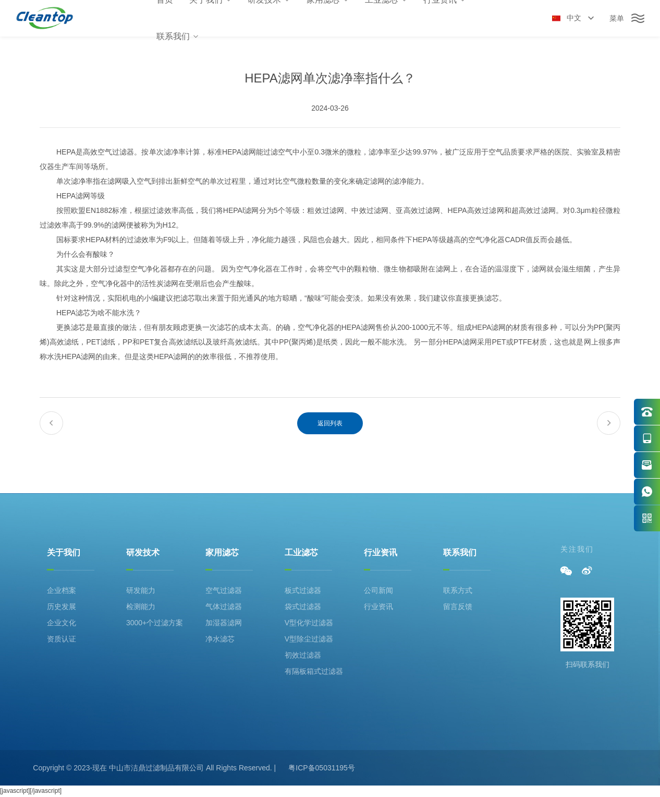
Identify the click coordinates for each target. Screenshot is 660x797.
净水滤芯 (220, 639)
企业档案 (61, 590)
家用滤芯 (222, 552)
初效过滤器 (303, 655)
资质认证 (61, 639)
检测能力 (140, 606)
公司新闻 (378, 590)
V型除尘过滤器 (309, 639)
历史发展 (61, 606)
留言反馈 (457, 606)
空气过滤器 (223, 590)
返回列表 (330, 423)
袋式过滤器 (303, 606)
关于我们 (63, 552)
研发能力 (140, 590)
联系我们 (177, 36)
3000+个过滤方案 (154, 622)
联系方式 (457, 590)
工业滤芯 (301, 552)
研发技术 (143, 552)
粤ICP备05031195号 (321, 768)
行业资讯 (380, 552)
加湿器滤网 (223, 622)
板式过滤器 (303, 590)
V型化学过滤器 (309, 622)
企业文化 (61, 622)
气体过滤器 (223, 606)
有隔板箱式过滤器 (314, 671)
